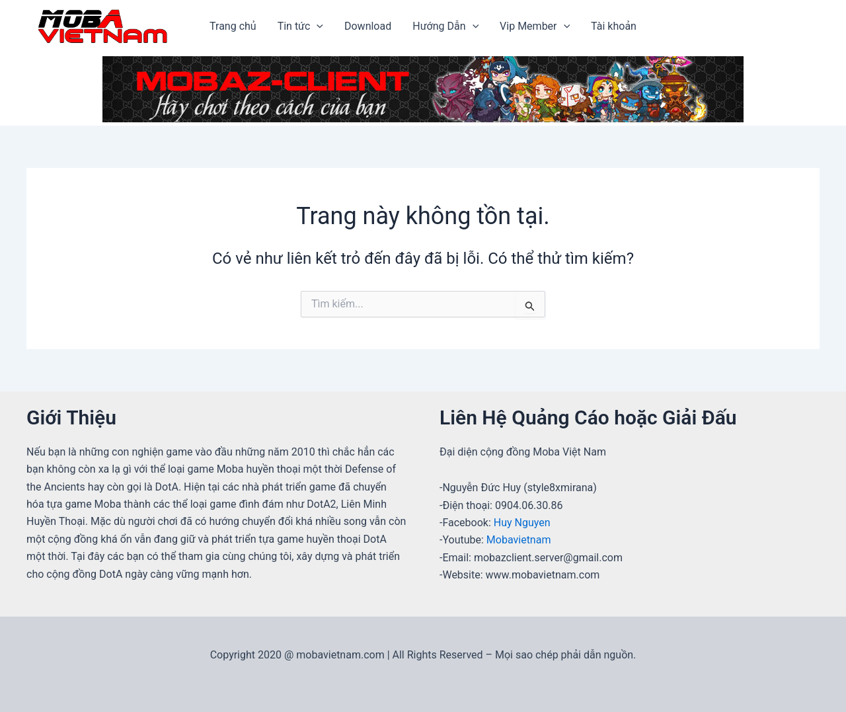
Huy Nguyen (522, 522)
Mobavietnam (518, 540)
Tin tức (300, 26)
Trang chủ (233, 26)
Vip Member (535, 26)
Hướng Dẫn (445, 26)
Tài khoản (613, 26)
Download (367, 26)
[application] (316, 26)
